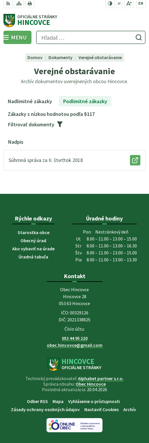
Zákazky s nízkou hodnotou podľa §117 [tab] (51, 114)
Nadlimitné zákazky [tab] (30, 101)
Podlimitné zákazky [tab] (85, 101)
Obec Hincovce (91, 384)
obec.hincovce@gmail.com (75, 345)
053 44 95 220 (74, 338)
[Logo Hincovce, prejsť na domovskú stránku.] (74, 20)
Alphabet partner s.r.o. (101, 378)
